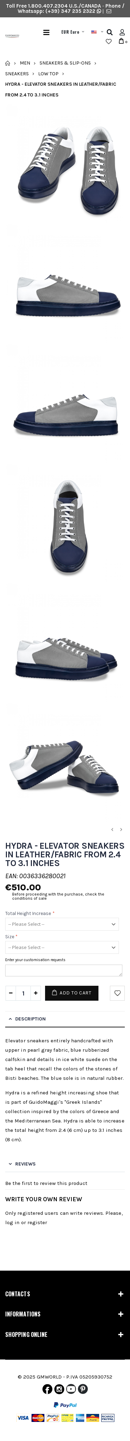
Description (30, 1019)
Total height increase (30, 913)
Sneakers (17, 73)
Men (25, 63)
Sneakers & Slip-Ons (65, 63)
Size (11, 937)
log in (12, 1222)
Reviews (25, 1164)
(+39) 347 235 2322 (70, 11)
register (37, 1222)
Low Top (48, 73)
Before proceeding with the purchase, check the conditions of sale (58, 896)
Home (7, 63)
